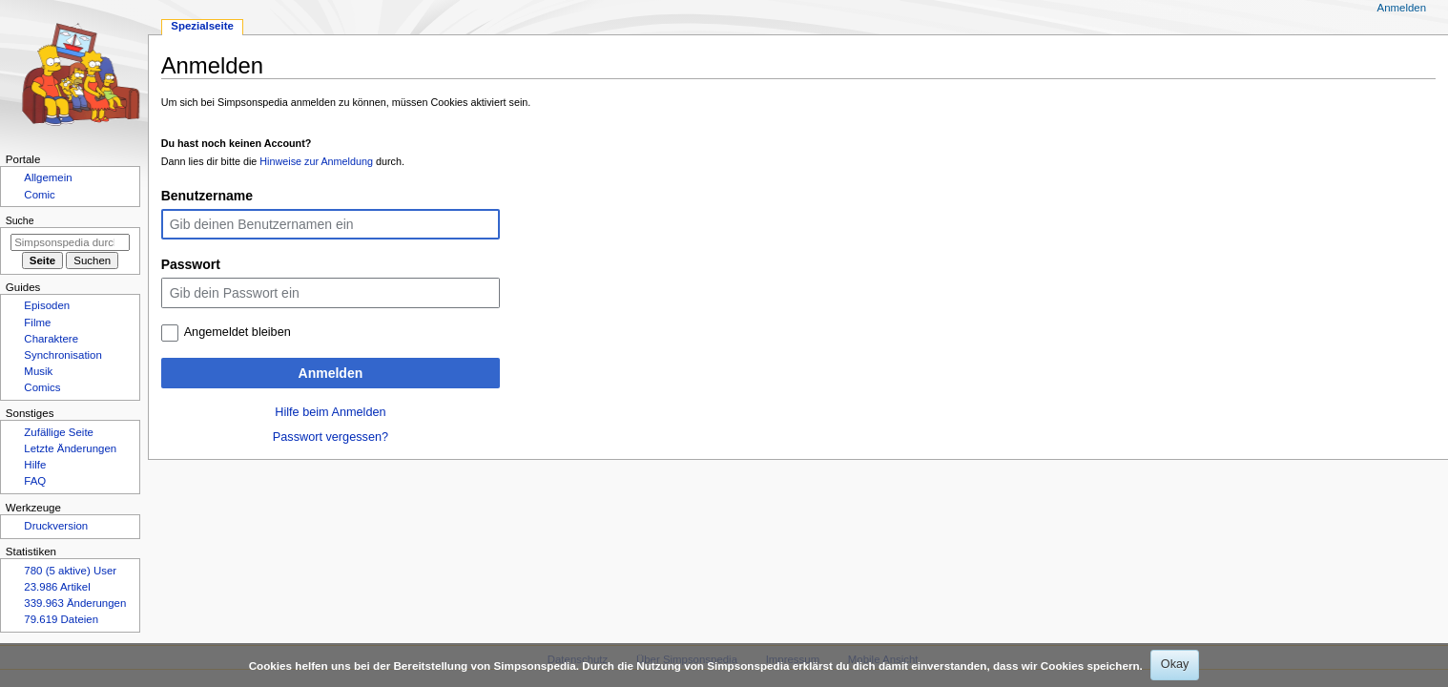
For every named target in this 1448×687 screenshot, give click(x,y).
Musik (38, 371)
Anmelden (331, 373)
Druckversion (56, 525)
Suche (20, 220)
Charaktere (51, 338)
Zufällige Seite (58, 432)
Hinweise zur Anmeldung (316, 161)
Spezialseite (202, 25)
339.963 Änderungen (75, 603)
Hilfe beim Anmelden (330, 412)
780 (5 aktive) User (70, 570)
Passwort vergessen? (330, 437)
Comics (42, 387)
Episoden (47, 305)
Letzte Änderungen (70, 448)
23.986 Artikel (57, 587)
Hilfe (35, 464)
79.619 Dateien (61, 619)
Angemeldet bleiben (237, 332)
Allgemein (48, 177)
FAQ (35, 481)
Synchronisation (63, 355)
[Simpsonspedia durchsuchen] (70, 242)
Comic (39, 194)
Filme (37, 322)
